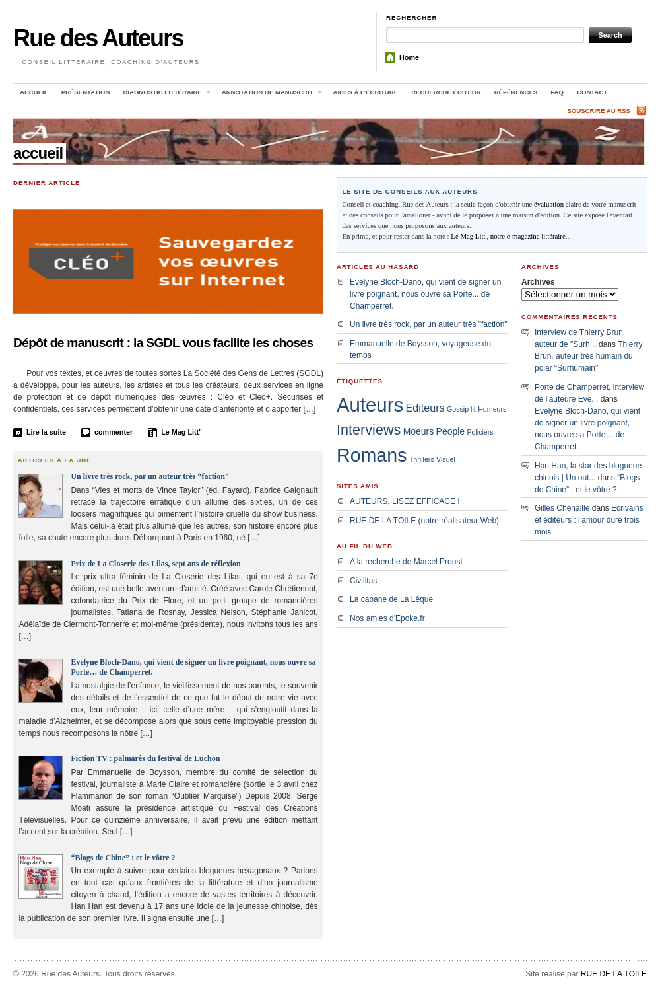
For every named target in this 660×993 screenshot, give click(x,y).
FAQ (557, 92)
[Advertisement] (587, 618)
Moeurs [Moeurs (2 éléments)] (418, 431)
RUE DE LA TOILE (614, 973)
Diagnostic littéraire (164, 94)
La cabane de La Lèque (391, 599)
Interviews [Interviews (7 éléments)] (369, 430)
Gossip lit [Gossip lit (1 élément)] (461, 409)
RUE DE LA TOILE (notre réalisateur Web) (424, 520)
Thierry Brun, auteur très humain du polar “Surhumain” (588, 356)
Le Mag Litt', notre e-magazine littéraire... (511, 236)
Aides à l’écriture (366, 92)
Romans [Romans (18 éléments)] (372, 455)
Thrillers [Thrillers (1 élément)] (421, 459)
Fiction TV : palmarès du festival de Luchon (145, 758)
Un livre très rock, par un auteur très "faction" (429, 324)
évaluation (549, 204)
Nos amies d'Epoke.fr (387, 618)
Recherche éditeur (446, 92)
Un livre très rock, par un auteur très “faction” (149, 476)
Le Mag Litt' (181, 432)
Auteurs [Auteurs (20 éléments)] (370, 405)
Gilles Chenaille (562, 508)
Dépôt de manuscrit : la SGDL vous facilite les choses (163, 342)
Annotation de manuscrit (269, 94)
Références (516, 92)
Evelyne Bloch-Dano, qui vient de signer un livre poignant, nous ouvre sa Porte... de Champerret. (425, 294)
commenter (113, 432)
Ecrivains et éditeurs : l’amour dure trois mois (589, 519)
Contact (592, 92)
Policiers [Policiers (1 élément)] (480, 432)
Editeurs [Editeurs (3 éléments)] (424, 408)
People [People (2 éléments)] (450, 431)
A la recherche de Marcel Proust (406, 561)
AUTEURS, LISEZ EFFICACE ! (405, 501)
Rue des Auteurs (98, 38)
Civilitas (363, 580)
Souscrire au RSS (598, 110)
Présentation (85, 92)
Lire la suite (46, 432)
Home (409, 57)
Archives (538, 282)
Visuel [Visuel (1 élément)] (445, 459)
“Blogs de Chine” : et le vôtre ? (123, 857)
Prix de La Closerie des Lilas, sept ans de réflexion (155, 563)
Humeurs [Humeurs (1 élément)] (492, 409)
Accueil (34, 92)
